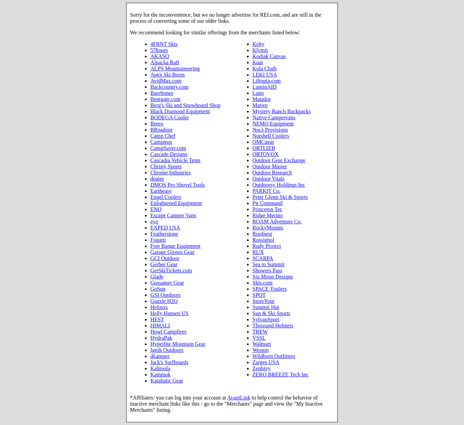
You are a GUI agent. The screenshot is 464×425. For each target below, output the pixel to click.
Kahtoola (160, 368)
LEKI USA (264, 75)
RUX (258, 252)
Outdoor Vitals (268, 179)
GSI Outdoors (165, 295)
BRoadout (161, 130)
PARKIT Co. (266, 191)
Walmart (261, 344)
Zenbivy (261, 368)
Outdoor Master (269, 166)
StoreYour (263, 301)
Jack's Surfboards (169, 362)
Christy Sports (166, 166)
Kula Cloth (264, 68)
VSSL (259, 338)
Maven (259, 105)
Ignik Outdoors (166, 350)
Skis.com (262, 283)
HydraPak (161, 338)
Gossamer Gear (167, 283)
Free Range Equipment (175, 246)
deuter (157, 179)
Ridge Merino (267, 215)
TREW (260, 332)
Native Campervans (274, 117)
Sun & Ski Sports (271, 313)
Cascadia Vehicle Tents (175, 160)
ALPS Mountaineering (175, 68)
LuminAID (264, 87)
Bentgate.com (165, 99)
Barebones (161, 93)
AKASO (159, 56)
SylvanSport (265, 319)
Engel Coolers (165, 197)
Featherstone (164, 234)
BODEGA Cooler (169, 117)
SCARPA (262, 258)
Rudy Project (266, 246)
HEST (157, 319)
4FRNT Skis (164, 44)
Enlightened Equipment (176, 203)
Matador (261, 99)
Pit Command (267, 203)
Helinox (159, 307)
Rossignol (263, 240)
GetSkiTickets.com (171, 270)
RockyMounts (267, 228)
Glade (156, 276)
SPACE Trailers (269, 289)
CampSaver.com (168, 148)
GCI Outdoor (164, 258)
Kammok (160, 374)
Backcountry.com (169, 87)
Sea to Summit (268, 264)
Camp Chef (162, 136)
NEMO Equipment (273, 123)
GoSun (157, 289)
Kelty (258, 44)
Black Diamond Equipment (180, 111)
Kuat (257, 62)
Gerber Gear (164, 264)
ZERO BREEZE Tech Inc (280, 374)
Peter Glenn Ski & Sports (280, 197)
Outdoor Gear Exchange (278, 160)
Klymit (260, 50)
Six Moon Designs (272, 276)
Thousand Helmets (272, 325)
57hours (159, 50)
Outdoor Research (272, 172)
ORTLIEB (263, 148)
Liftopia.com (266, 81)
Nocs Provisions (270, 130)
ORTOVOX (265, 154)
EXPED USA (165, 228)
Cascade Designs (168, 154)
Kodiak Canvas (269, 56)
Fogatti (158, 240)
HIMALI (160, 325)
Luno (258, 93)
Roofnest (262, 234)
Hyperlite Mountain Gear (177, 344)
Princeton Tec (267, 209)
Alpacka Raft (164, 62)
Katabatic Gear (166, 381)
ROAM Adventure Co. (277, 221)
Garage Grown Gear (172, 252)
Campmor (161, 142)
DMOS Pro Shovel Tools (177, 185)
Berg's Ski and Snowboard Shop (185, 105)
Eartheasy (161, 191)
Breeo (156, 123)
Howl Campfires (168, 332)
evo (154, 221)
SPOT (259, 295)
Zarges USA (265, 362)
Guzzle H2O (164, 301)
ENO (156, 209)
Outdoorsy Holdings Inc (278, 185)
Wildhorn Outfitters (273, 356)
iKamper (159, 356)
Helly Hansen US (169, 313)
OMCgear (263, 142)
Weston (260, 350)
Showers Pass (267, 270)
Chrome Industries (170, 172)
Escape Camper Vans (173, 215)
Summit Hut (265, 307)
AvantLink (238, 398)
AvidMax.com (166, 81)
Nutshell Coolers (270, 136)
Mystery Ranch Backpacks (281, 111)
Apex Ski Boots (167, 75)
